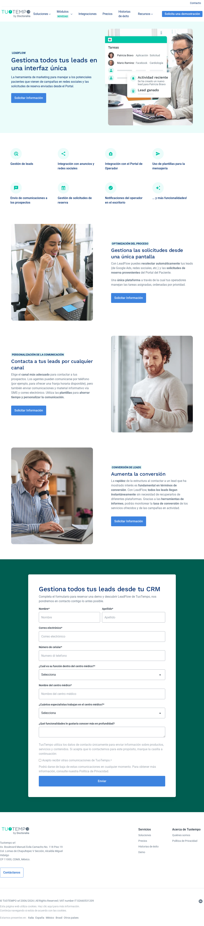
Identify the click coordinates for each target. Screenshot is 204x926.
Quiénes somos (181, 835)
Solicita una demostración (182, 14)
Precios (142, 840)
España (39, 917)
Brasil (59, 917)
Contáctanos (11, 872)
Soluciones (144, 835)
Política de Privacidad (93, 771)
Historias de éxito (148, 846)
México (50, 917)
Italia (31, 917)
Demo (141, 852)
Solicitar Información (28, 98)
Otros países (71, 917)
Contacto (195, 3)
